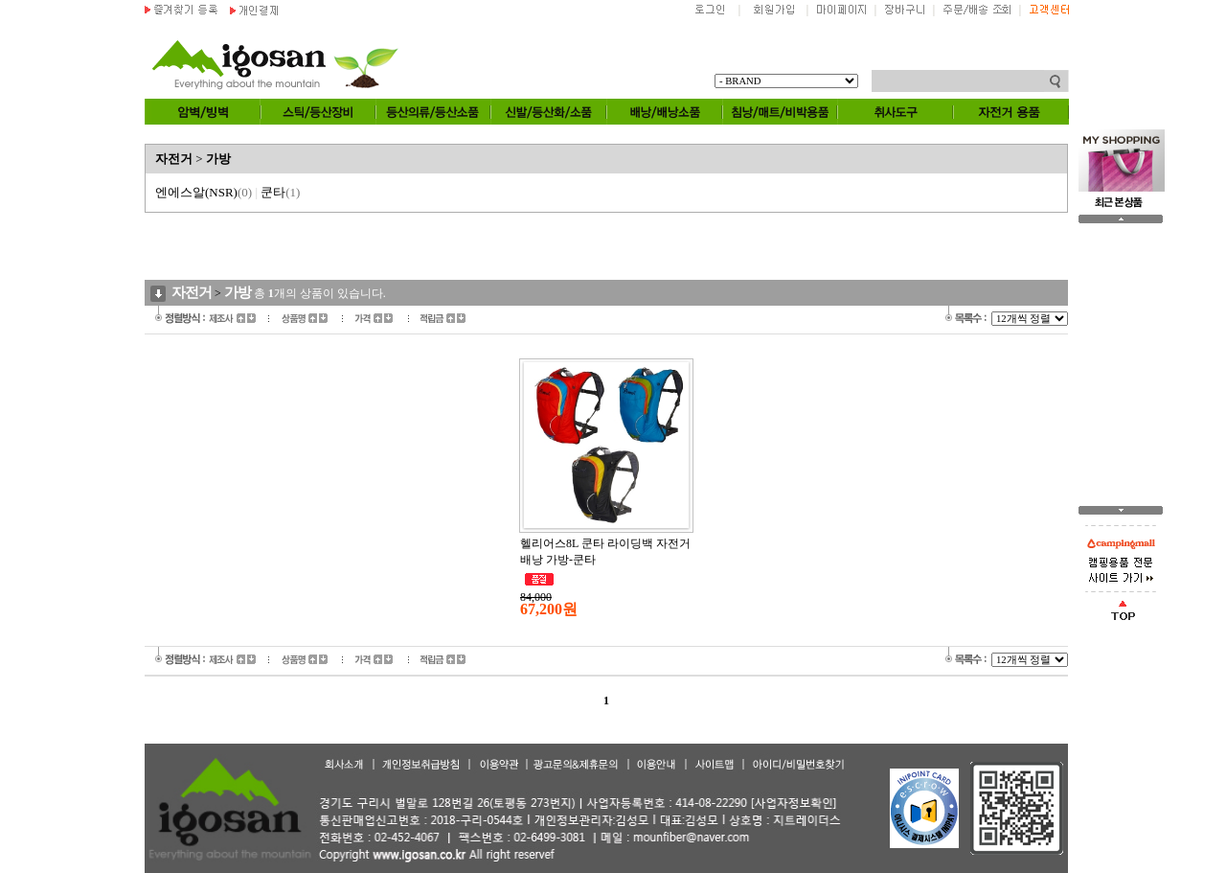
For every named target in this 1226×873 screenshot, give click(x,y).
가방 (218, 158)
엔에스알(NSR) (203, 192)
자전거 (174, 158)
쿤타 (280, 192)
